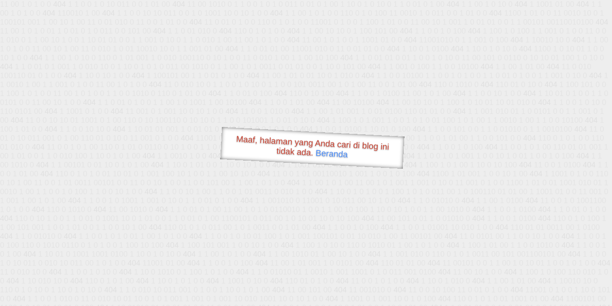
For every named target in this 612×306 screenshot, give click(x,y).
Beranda (331, 153)
